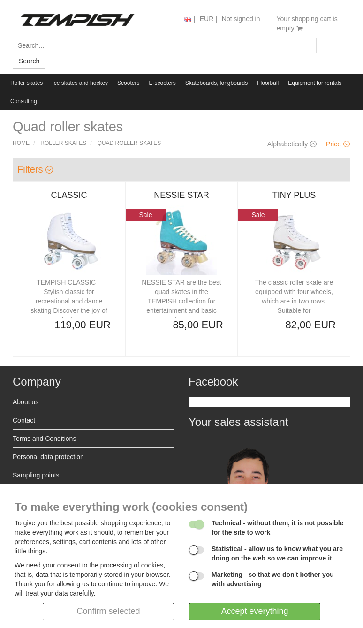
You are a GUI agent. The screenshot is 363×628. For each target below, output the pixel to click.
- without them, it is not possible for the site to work (277, 527)
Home (21, 143)
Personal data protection (48, 457)
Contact (24, 420)
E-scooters (162, 83)
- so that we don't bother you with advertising (273, 579)
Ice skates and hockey (80, 83)
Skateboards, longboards (216, 83)
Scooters (128, 83)
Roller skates (26, 83)
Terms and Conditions (44, 438)
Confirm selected (108, 611)
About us (25, 402)
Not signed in (241, 19)
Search (29, 61)
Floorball (268, 83)
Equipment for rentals (314, 83)
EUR (207, 19)
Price (338, 144)
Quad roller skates (129, 143)
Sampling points (36, 475)
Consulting (23, 101)
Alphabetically (292, 144)
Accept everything (254, 611)
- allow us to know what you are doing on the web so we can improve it (277, 553)
